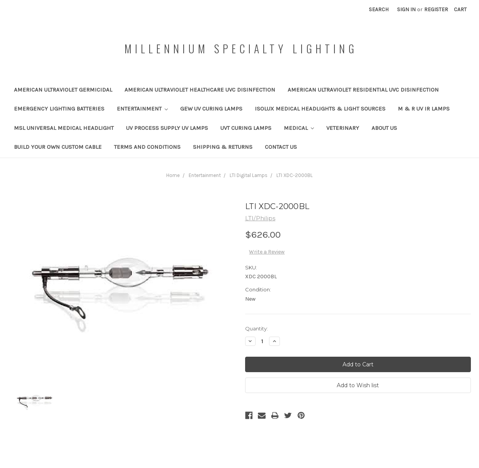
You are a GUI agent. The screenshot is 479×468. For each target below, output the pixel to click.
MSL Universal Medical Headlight (64, 127)
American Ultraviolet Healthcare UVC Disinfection (199, 89)
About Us (384, 127)
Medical (299, 127)
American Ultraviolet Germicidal (63, 89)
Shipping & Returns (222, 146)
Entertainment (142, 108)
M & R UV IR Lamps (424, 108)
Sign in (406, 9)
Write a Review (267, 251)
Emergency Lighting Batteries (59, 108)
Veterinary (342, 127)
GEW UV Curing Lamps (211, 108)
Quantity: (256, 328)
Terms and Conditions (147, 146)
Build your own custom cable (58, 146)
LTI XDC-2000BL (294, 175)
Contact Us (281, 146)
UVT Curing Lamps (245, 127)
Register (436, 9)
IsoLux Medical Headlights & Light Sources (320, 108)
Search (379, 9)
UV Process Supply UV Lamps (167, 127)
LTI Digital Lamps (249, 175)
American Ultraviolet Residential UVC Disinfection (363, 89)
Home (173, 175)
